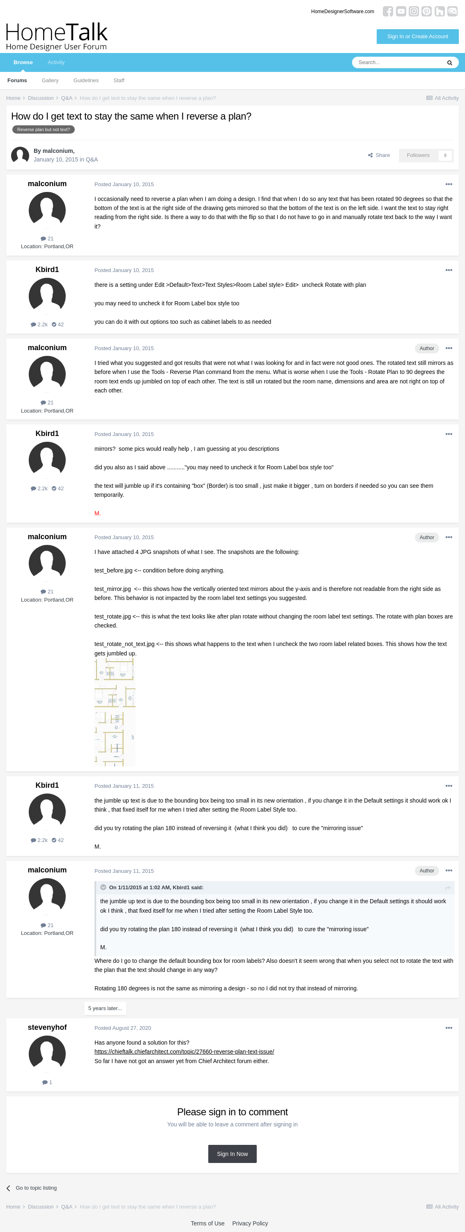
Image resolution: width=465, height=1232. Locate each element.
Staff (118, 80)
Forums (17, 80)
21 (47, 238)
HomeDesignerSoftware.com (342, 11)
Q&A (92, 159)
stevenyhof (47, 1027)
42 (58, 324)
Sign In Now (232, 1154)
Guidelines (86, 80)
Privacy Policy (250, 1223)
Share (379, 155)
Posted (124, 184)
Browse (23, 65)
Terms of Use (207, 1223)
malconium (58, 151)
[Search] (396, 62)
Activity (56, 62)
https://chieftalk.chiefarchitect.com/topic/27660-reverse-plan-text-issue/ (184, 1051)
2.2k (39, 324)
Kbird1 (47, 269)
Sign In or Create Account (417, 36)
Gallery (50, 80)
